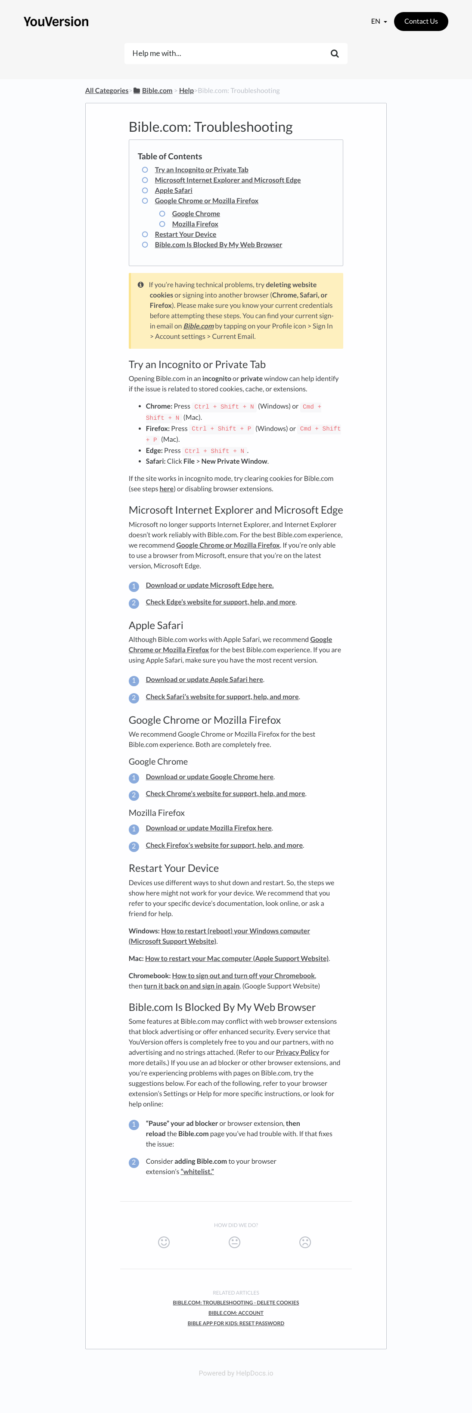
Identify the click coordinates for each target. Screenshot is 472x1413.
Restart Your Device (186, 234)
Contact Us (421, 21)
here (166, 489)
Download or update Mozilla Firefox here (209, 828)
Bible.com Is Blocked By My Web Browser (219, 245)
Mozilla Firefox (195, 224)
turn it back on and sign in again (191, 986)
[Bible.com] (153, 91)
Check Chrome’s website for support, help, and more (225, 794)
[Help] (186, 91)
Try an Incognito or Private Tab (201, 170)
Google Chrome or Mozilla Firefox (207, 201)
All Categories (107, 91)
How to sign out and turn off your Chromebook (243, 976)
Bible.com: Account (236, 1313)
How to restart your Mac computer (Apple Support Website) (237, 958)
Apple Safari (174, 190)
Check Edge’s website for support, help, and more (221, 602)
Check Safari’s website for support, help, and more (222, 697)
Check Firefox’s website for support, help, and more (224, 845)
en (376, 21)
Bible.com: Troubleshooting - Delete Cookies (236, 1302)
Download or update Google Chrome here (209, 777)
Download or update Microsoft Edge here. (210, 585)
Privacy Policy (298, 1052)
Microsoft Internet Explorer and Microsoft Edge (228, 180)
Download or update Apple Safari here (204, 680)
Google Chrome (196, 214)
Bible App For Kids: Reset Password (236, 1323)
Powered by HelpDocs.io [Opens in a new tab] (236, 1373)
